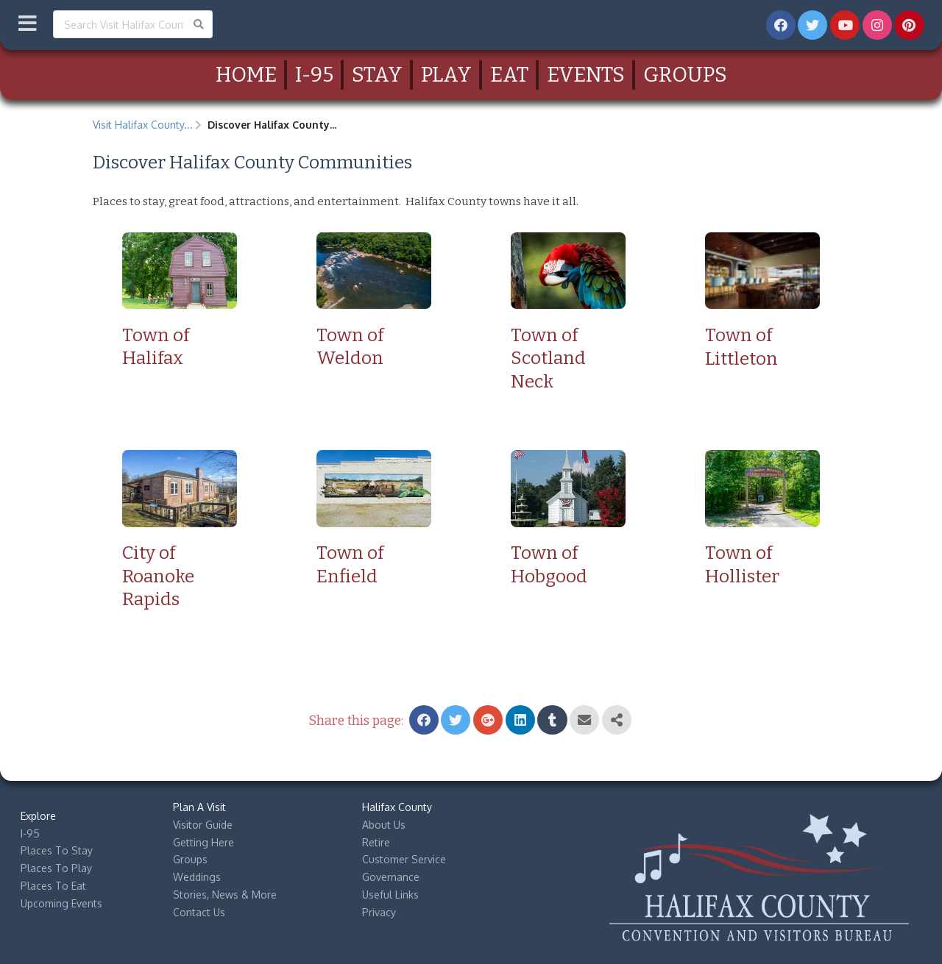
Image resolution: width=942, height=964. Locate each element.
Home (246, 75)
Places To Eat (53, 885)
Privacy (379, 912)
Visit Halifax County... (143, 124)
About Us (384, 824)
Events (586, 75)
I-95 (314, 75)
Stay (377, 75)
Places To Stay (57, 850)
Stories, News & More (225, 894)
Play (446, 75)
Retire (376, 842)
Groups (685, 75)
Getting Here (203, 842)
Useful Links (390, 894)
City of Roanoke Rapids (158, 576)
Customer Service (404, 859)
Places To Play (56, 868)
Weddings (197, 877)
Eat (509, 75)
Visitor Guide (203, 824)
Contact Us (199, 912)
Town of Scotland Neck (548, 358)
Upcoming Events (61, 903)
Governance (390, 877)
